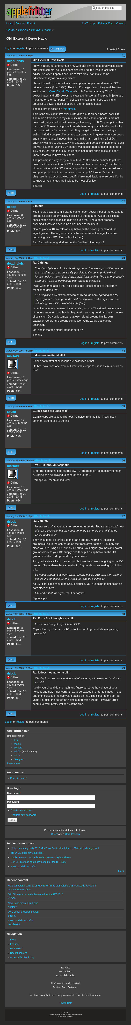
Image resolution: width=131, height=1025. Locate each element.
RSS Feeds (16, 948)
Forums (20, 23)
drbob (11, 207)
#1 (123, 55)
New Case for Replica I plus (23, 903)
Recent (31, 23)
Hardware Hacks (41, 29)
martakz (13, 356)
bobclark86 (14, 924)
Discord (18, 747)
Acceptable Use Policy (22, 957)
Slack (17, 755)
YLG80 (12, 898)
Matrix (17, 743)
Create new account (22, 810)
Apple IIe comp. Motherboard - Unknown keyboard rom (41, 857)
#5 (123, 406)
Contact (120, 23)
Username (14, 793)
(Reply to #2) (42, 258)
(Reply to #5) (43, 460)
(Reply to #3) (42, 350)
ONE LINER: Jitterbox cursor (23, 911)
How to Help (65, 1003)
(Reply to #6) (42, 516)
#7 (123, 516)
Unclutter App (72, 834)
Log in (8, 48)
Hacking (23, 29)
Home (9, 23)
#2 (123, 201)
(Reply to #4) (42, 406)
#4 (123, 350)
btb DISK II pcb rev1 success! (27, 852)
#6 (123, 460)
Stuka (11, 412)
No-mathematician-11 (19, 889)
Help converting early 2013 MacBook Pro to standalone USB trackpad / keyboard (55, 848)
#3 (123, 258)
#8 (123, 614)
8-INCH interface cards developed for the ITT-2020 (38, 862)
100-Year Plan (105, 23)
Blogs (13, 939)
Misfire (17, 751)
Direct (54, 834)
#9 (123, 668)
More (121, 871)
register (20, 48)
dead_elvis (15, 61)
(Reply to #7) (42, 614)
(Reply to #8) (42, 668)
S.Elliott (12, 915)
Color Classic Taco (60, 91)
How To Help (88, 23)
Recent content (18, 778)
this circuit (69, 108)
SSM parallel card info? (23, 866)
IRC (16, 739)
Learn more (13, 763)
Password (13, 801)
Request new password (24, 815)
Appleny (12, 907)
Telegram (19, 759)
